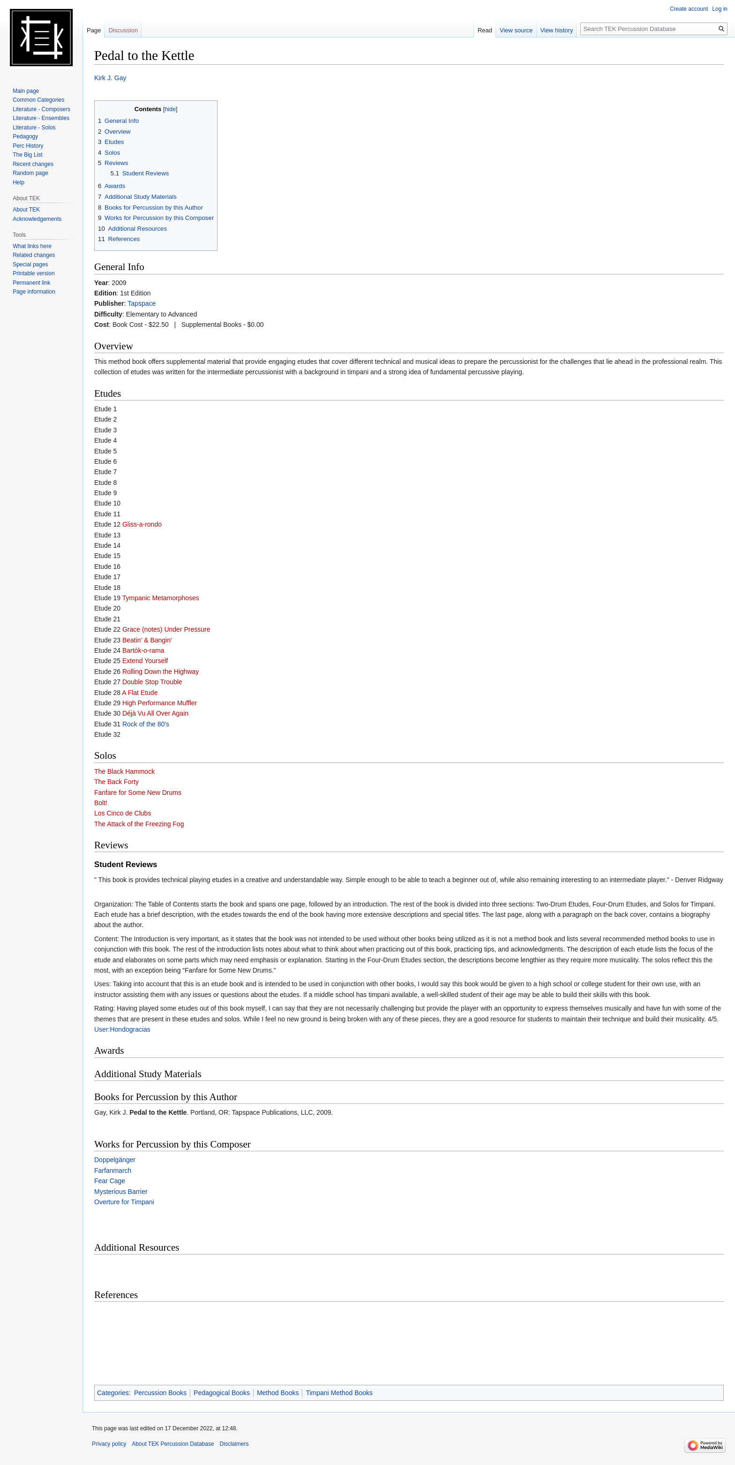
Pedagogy (25, 136)
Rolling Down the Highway (160, 671)
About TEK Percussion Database (173, 1444)
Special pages (30, 264)
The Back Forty (116, 781)
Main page (26, 91)
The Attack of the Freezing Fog (139, 824)
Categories (113, 1393)
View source (516, 30)
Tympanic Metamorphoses (160, 598)
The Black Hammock (124, 771)
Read (485, 30)
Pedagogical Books (222, 1393)
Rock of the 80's (145, 724)
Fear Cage (109, 1181)
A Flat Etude (140, 692)
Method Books (278, 1393)
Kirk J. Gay (110, 78)
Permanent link (31, 282)
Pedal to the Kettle (158, 1112)
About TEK (26, 209)
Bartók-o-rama (143, 650)
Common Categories (38, 100)
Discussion (123, 30)
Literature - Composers (41, 109)
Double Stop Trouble (152, 682)
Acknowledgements (37, 219)
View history (556, 30)
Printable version (33, 273)
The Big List (27, 154)
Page (94, 30)
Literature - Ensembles (41, 118)
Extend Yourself (145, 661)
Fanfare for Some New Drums (137, 792)
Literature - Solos (34, 127)
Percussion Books (160, 1393)
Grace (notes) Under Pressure (166, 629)
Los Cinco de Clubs (122, 813)
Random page (30, 173)
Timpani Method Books (339, 1393)
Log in (720, 9)
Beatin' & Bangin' (147, 640)
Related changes (34, 255)
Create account (689, 9)
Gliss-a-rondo (142, 524)
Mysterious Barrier (121, 1191)
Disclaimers (234, 1444)
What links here (32, 246)
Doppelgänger (114, 1159)
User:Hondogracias (122, 1029)
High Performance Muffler (159, 703)
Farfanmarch (112, 1170)
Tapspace (142, 303)
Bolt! (100, 803)
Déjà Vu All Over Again (155, 713)
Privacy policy (109, 1444)
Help (18, 182)
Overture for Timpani (124, 1202)
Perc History (28, 146)
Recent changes (33, 164)
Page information (34, 291)
